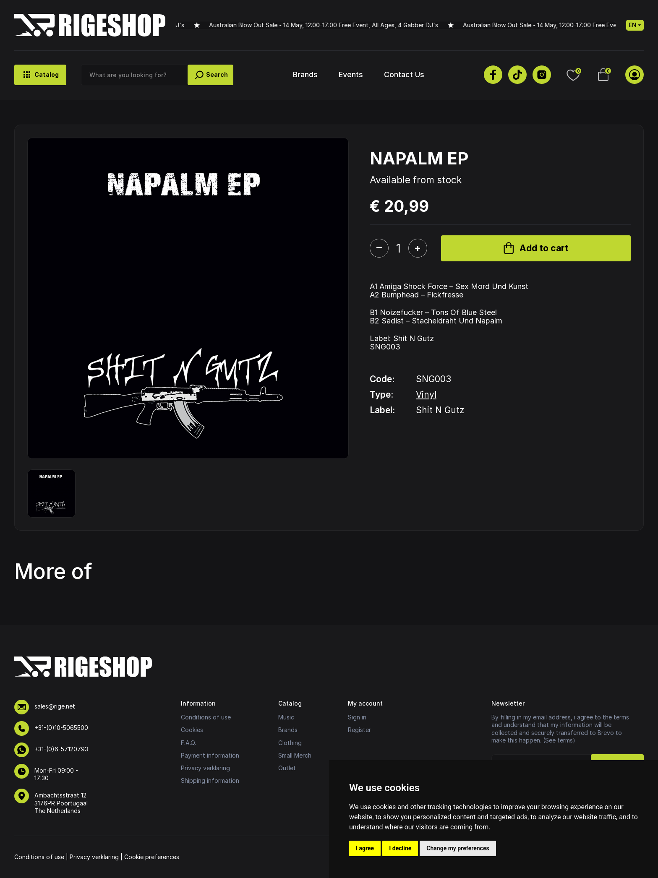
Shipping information (210, 780)
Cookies (192, 729)
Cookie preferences (151, 856)
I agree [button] (365, 848)
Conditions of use (206, 717)
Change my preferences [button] (457, 848)
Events (351, 74)
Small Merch (294, 755)
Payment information (210, 755)
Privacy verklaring (205, 767)
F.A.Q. (188, 742)
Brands (305, 74)
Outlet (287, 767)
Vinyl (426, 394)
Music (286, 717)
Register (359, 729)
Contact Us (404, 74)
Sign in (357, 717)
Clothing (290, 742)
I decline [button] (400, 848)
